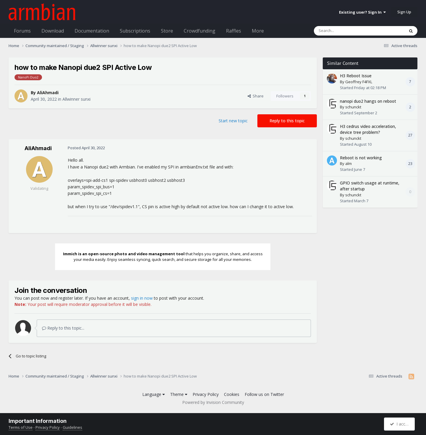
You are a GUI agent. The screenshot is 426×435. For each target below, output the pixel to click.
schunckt (353, 107)
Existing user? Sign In (362, 12)
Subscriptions (135, 31)
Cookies (231, 394)
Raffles (233, 31)
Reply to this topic (287, 120)
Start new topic (233, 120)
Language (153, 394)
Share (256, 96)
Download (52, 31)
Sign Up (404, 12)
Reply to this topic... (63, 328)
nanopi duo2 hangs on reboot (368, 101)
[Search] (345, 31)
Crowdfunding (199, 31)
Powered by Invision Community (213, 402)
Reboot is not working (361, 157)
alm (348, 163)
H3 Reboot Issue (356, 75)
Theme (178, 394)
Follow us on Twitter (264, 394)
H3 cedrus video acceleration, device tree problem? (368, 129)
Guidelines (72, 427)
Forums (22, 31)
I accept (400, 424)
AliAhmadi (48, 92)
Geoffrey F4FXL (358, 81)
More (258, 31)
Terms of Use (21, 427)
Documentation (92, 31)
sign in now (142, 298)
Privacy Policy (206, 394)
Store (167, 31)
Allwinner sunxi (76, 99)
